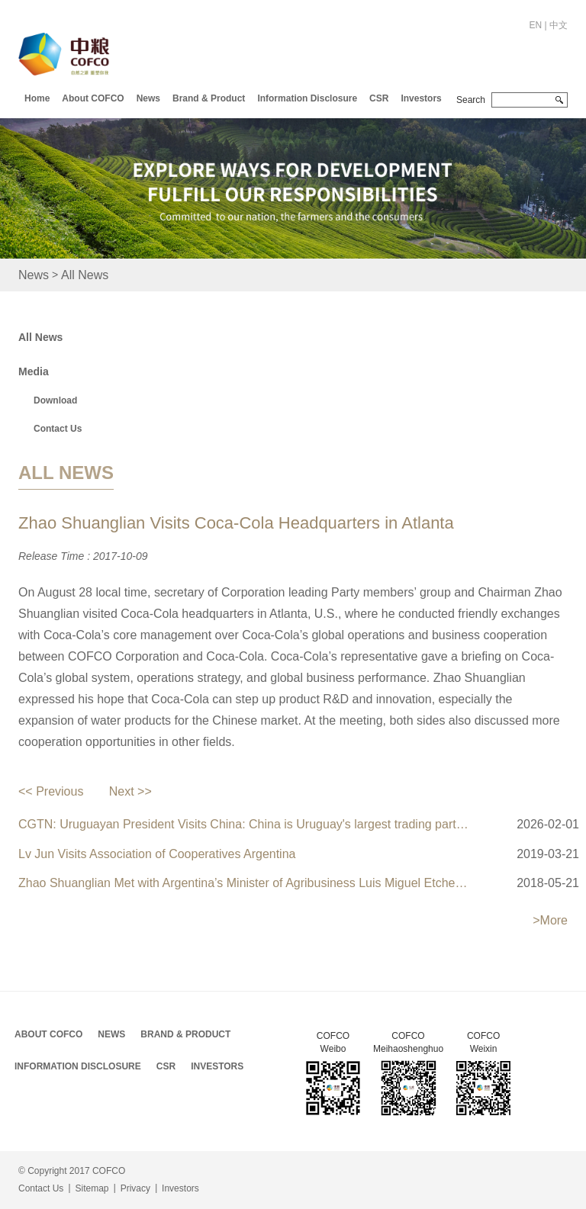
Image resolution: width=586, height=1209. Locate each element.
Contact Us (58, 428)
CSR (378, 98)
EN (536, 25)
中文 (558, 25)
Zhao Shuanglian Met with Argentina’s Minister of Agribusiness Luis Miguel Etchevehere (245, 882)
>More (550, 920)
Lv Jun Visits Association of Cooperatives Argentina (156, 853)
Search (470, 100)
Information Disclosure (307, 98)
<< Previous (50, 791)
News (148, 98)
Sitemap (91, 1188)
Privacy (135, 1188)
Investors (421, 98)
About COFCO (93, 98)
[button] (93, 97)
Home (37, 98)
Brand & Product (208, 98)
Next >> (130, 791)
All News (84, 274)
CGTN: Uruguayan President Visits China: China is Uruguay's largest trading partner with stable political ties (245, 824)
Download (55, 400)
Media (33, 371)
